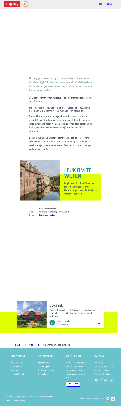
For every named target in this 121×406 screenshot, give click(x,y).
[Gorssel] (60, 314)
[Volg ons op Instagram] (96, 380)
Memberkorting (44, 362)
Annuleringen (43, 366)
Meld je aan (73, 384)
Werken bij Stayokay (102, 374)
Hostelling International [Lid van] (96, 398)
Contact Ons (99, 362)
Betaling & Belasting (46, 370)
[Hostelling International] (108, 398)
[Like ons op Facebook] (101, 380)
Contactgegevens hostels (104, 366)
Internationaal (16, 366)
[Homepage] (12, 4)
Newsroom (15, 370)
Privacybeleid (27, 396)
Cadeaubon (42, 374)
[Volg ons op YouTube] (106, 380)
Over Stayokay (16, 362)
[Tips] (31, 345)
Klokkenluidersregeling (16, 400)
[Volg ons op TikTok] (112, 380)
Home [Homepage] (18, 345)
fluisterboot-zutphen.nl (48, 215)
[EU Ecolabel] (113, 398)
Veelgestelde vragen (102, 370)
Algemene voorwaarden (43, 396)
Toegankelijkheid (17, 374)
